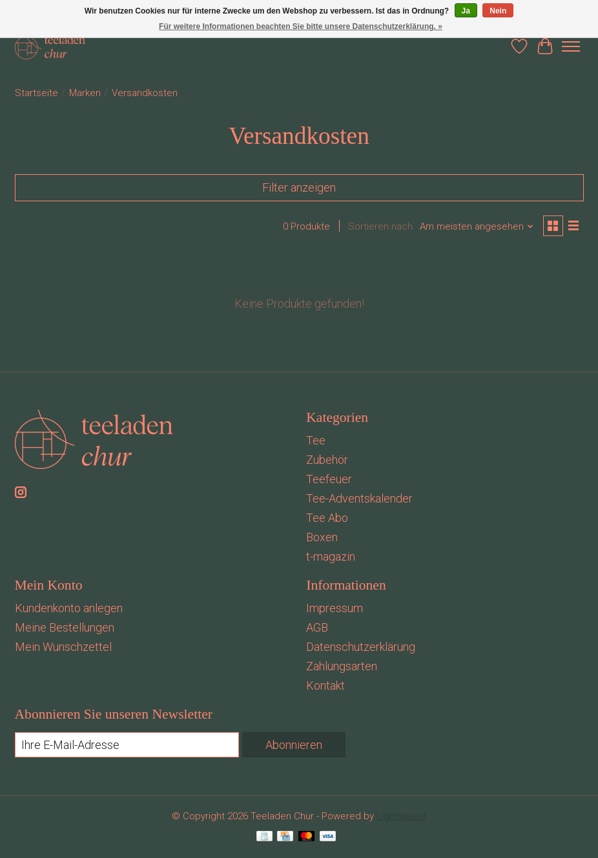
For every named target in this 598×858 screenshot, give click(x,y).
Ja (466, 10)
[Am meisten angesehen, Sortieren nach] (477, 226)
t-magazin (330, 556)
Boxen (322, 537)
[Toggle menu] (571, 46)
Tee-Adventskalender (359, 498)
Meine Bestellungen (64, 627)
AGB (317, 627)
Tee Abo (327, 517)
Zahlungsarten (341, 666)
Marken (85, 93)
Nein (498, 10)
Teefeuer (329, 479)
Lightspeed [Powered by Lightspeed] (401, 816)
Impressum (334, 608)
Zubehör (327, 459)
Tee (315, 440)
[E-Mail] (127, 745)
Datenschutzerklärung (360, 646)
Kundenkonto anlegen (69, 608)
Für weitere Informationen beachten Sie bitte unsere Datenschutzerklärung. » (300, 26)
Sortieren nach (380, 226)
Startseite (36, 93)
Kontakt (325, 685)
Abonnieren (293, 745)
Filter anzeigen (299, 187)
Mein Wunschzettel (63, 646)
